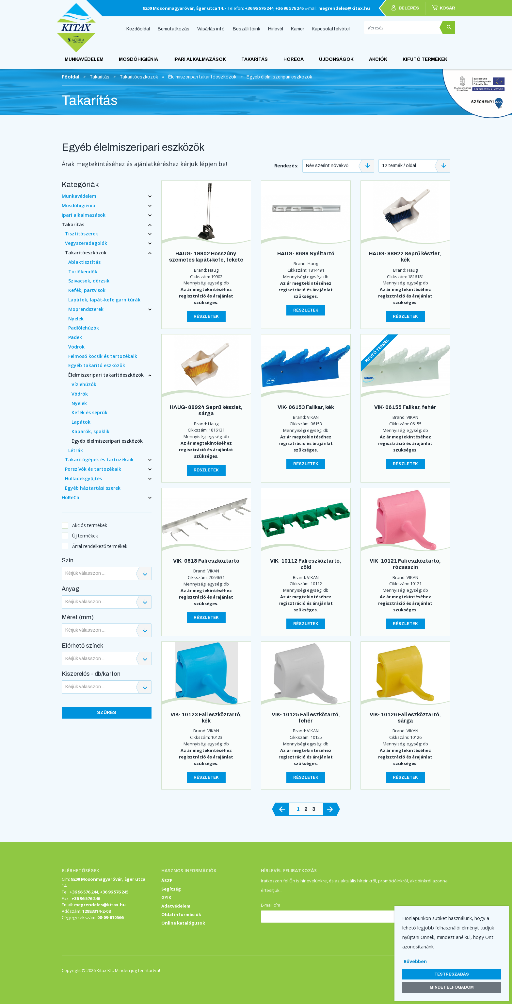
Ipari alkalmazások (199, 59)
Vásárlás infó (211, 28)
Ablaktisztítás (84, 262)
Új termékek (85, 536)
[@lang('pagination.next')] (330, 809)
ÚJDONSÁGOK (336, 59)
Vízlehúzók (84, 384)
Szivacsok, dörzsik (88, 281)
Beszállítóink (246, 28)
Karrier (297, 28)
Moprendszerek (86, 309)
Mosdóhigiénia (138, 59)
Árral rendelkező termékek (99, 546)
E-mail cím (270, 905)
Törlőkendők (82, 271)
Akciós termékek (89, 525)
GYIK (166, 897)
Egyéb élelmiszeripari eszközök (107, 441)
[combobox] (338, 166)
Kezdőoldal (138, 28)
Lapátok (81, 422)
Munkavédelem (84, 59)
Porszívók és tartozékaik (93, 469)
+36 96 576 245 (289, 8)
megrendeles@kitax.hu (344, 8)
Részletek (206, 316)
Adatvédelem (175, 906)
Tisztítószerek (81, 233)
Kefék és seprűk (89, 412)
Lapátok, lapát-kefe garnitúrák (104, 300)
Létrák (75, 450)
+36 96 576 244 (259, 8)
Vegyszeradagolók (86, 243)
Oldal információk (181, 914)
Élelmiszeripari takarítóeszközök (106, 375)
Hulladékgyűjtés (83, 478)
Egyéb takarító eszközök (96, 365)
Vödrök (76, 347)
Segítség (171, 889)
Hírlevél (275, 28)
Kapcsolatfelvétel (331, 28)
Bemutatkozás (173, 28)
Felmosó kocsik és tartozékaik (102, 356)
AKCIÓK (378, 59)
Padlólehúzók (83, 328)
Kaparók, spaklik (90, 431)
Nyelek (76, 318)
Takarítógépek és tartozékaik (99, 459)
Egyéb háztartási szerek (92, 488)
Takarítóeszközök (85, 252)
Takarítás (254, 59)
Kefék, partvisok (86, 290)
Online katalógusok (183, 923)
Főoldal (70, 77)
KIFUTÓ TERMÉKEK (425, 59)
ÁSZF (166, 880)
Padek (75, 337)
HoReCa (293, 59)
